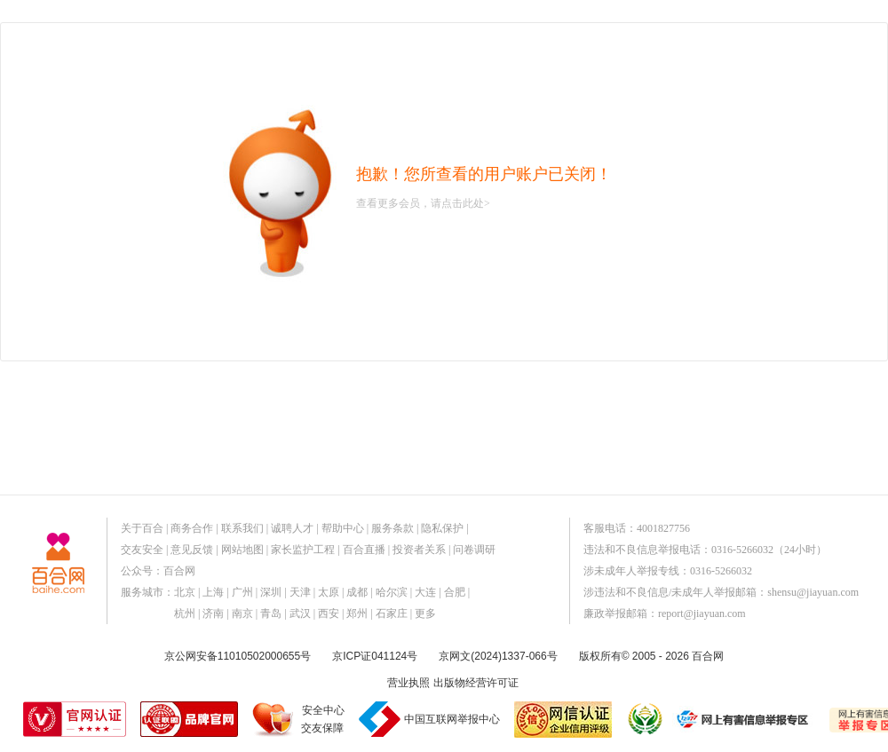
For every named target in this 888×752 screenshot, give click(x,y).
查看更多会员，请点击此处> (423, 203)
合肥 (454, 592)
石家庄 (392, 613)
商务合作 (191, 528)
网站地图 (242, 549)
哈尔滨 (392, 592)
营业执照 (408, 683)
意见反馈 (191, 549)
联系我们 (242, 528)
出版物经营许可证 (476, 683)
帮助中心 (342, 528)
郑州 (357, 613)
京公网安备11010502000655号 (237, 656)
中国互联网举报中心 (452, 719)
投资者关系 (419, 549)
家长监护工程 (303, 549)
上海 (213, 592)
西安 (328, 613)
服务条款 (392, 528)
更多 (425, 613)
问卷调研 (474, 549)
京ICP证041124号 (374, 656)
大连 (425, 592)
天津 (300, 592)
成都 (357, 592)
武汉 (300, 613)
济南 (213, 613)
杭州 (184, 613)
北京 (184, 592)
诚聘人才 (292, 528)
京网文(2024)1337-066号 (498, 656)
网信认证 (563, 719)
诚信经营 (643, 719)
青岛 (270, 613)
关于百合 (142, 528)
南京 (242, 613)
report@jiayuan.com (702, 613)
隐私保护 (442, 528)
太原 (328, 592)
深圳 (270, 592)
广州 (242, 592)
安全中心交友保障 (323, 719)
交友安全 (142, 549)
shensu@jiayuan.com (813, 592)
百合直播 (364, 549)
